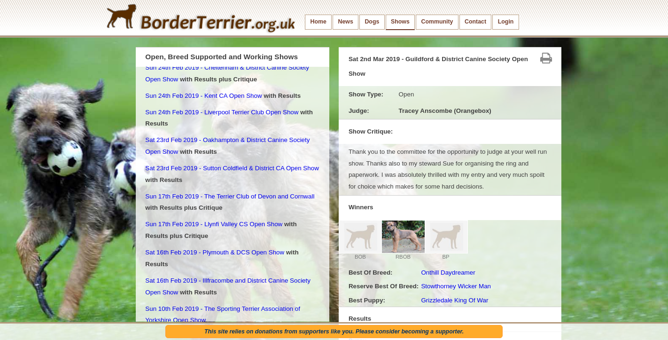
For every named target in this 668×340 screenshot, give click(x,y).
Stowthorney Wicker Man (456, 286)
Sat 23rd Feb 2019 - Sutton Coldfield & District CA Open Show (232, 168)
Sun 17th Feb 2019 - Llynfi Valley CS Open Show (213, 224)
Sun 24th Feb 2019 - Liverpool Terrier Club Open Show (221, 112)
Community (437, 21)
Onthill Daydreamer (448, 272)
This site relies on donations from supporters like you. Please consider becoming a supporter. (334, 331)
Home (318, 21)
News (345, 21)
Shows (400, 21)
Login (506, 21)
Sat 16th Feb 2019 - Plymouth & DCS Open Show (214, 252)
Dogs (372, 21)
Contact (475, 21)
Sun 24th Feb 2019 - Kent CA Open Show (203, 95)
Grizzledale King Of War (454, 300)
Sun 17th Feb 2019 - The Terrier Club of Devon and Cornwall (229, 196)
